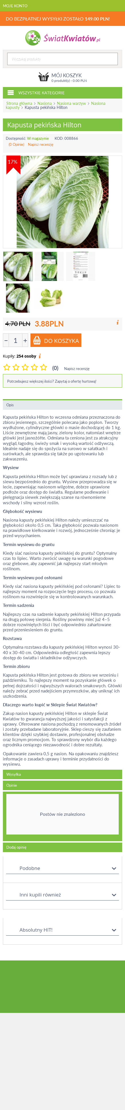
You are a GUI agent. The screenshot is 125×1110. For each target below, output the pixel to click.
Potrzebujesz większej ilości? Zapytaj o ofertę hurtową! (52, 381)
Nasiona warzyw (71, 103)
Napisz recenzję (40, 144)
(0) (55, 368)
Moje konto (15, 5)
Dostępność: (16, 138)
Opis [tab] (10, 405)
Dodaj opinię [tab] (16, 847)
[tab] (62, 816)
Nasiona (44, 103)
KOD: (59, 138)
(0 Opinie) (16, 144)
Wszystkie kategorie (36, 92)
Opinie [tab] (11, 785)
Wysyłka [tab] (13, 774)
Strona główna (19, 103)
